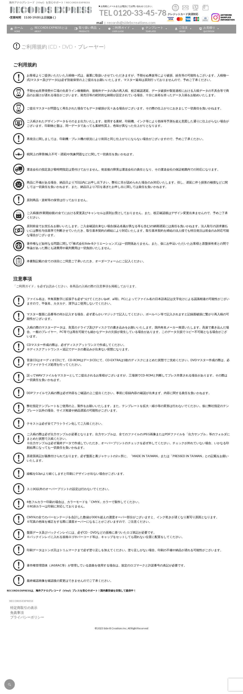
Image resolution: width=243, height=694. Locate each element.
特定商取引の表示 (22, 607)
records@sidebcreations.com (131, 22)
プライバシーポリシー (25, 617)
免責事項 (15, 612)
